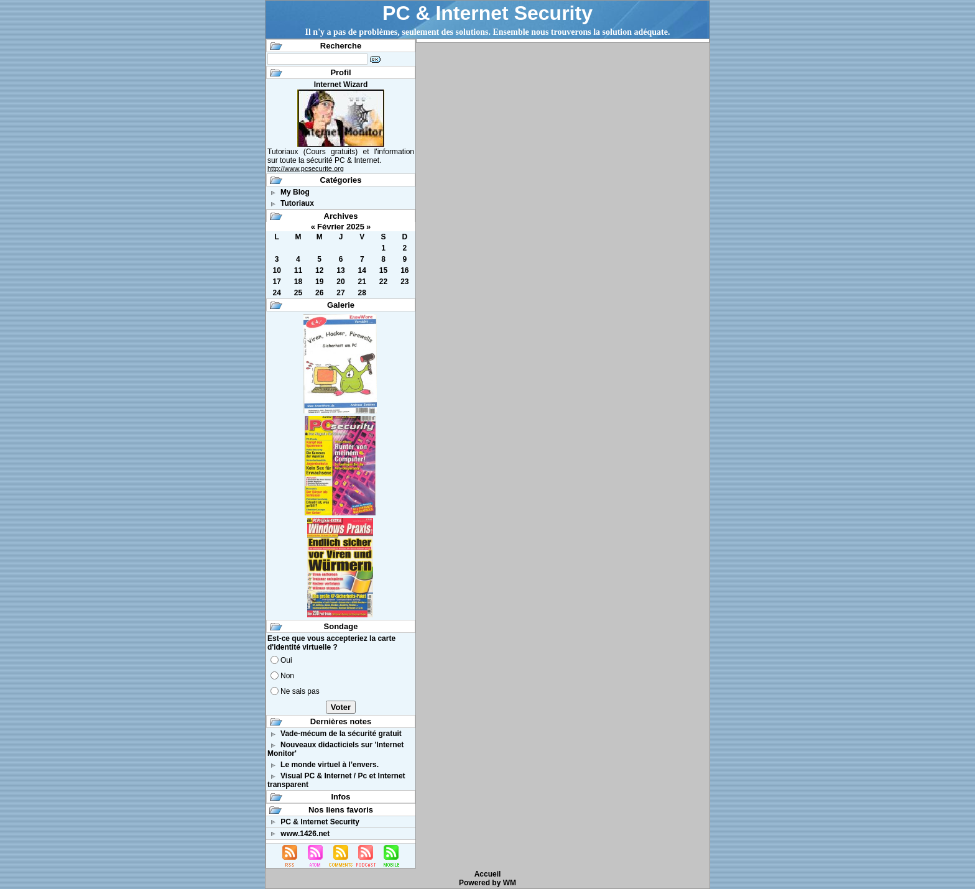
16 (404, 270)
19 (319, 281)
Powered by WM (487, 882)
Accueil (487, 874)
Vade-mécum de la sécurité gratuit (341, 733)
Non (287, 675)
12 (319, 270)
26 (319, 292)
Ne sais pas (300, 691)
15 (383, 270)
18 (298, 281)
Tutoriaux (297, 203)
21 (362, 281)
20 (340, 281)
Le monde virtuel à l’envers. (329, 764)
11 (298, 270)
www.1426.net (305, 833)
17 (276, 281)
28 (362, 292)
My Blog (295, 192)
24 (276, 292)
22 (383, 281)
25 (298, 292)
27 (340, 292)
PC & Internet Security (487, 13)
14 (362, 270)
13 (340, 270)
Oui (286, 660)
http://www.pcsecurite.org (305, 168)
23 (404, 281)
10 (276, 270)
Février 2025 (340, 226)
